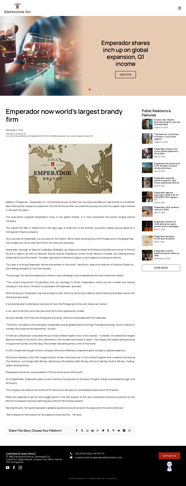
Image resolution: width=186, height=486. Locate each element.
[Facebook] (76, 431)
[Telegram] (102, 431)
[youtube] (7, 467)
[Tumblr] (108, 431)
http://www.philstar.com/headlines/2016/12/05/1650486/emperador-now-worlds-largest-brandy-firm (51, 136)
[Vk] (118, 431)
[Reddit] (87, 431)
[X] (82, 431)
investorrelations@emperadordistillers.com (98, 457)
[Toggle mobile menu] (180, 8)
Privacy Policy (111, 478)
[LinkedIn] (92, 431)
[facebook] (14, 467)
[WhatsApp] (97, 431)
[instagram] (20, 467)
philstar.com (21, 134)
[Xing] (124, 431)
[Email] (129, 431)
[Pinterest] (113, 431)
